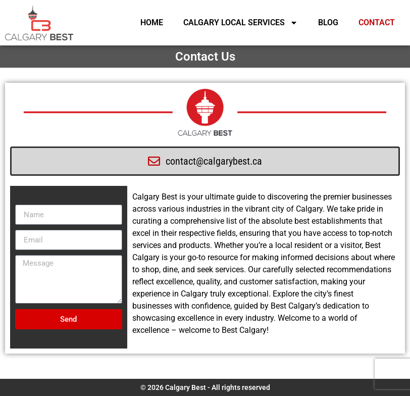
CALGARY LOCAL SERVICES (240, 23)
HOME (151, 22)
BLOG (328, 22)
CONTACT (376, 22)
